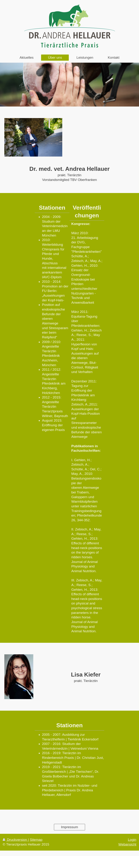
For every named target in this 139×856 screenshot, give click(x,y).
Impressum (69, 827)
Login (132, 840)
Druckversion (15, 840)
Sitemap (36, 840)
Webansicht (127, 844)
